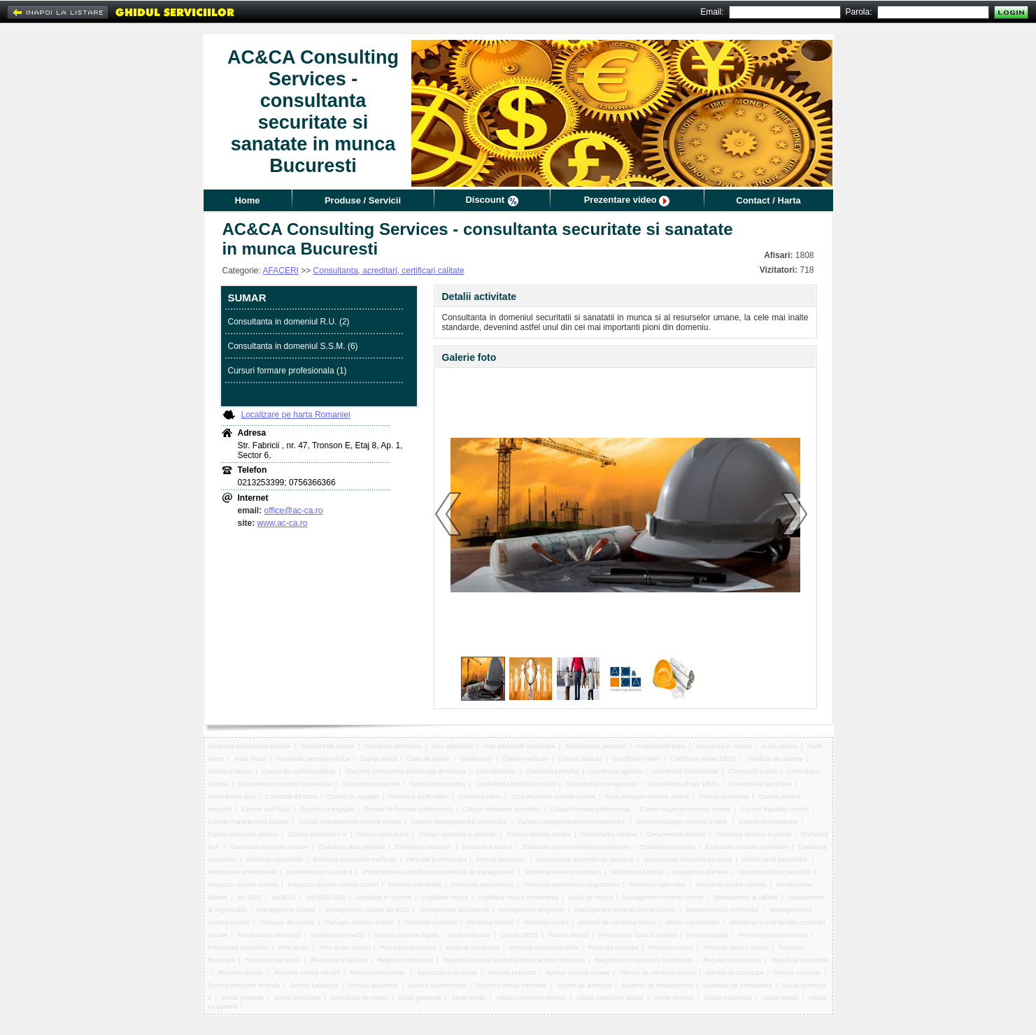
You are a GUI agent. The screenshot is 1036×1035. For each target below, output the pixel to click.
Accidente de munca (393, 746)
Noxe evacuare (469, 935)
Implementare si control (320, 872)
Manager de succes (287, 922)
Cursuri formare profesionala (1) (287, 371)
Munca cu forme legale (406, 935)
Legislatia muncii (444, 897)
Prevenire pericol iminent (773, 935)
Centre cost (476, 758)
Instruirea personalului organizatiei (571, 884)
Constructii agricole (616, 771)
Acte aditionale (452, 746)
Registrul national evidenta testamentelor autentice (514, 960)
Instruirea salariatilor (658, 884)
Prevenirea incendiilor (238, 947)
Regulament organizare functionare (644, 960)
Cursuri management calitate (248, 821)
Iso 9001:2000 (326, 897)
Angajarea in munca (723, 746)
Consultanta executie (370, 783)
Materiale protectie (431, 922)
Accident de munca (328, 746)
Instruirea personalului (483, 884)
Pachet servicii (568, 935)
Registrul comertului (406, 960)
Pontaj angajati (708, 935)
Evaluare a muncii (487, 846)
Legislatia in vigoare (383, 897)
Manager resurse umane (360, 922)
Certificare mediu (636, 758)
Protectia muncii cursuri (736, 947)
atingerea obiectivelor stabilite (250, 746)
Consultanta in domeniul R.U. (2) (289, 322)
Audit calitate (779, 746)
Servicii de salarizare (735, 972)
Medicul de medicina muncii (617, 922)
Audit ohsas (250, 758)
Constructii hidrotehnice (685, 771)
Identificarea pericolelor (775, 859)
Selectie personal (512, 972)
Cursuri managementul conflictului (459, 821)
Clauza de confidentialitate (299, 771)
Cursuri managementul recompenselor (572, 821)
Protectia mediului (613, 947)
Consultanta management (601, 783)
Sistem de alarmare (584, 985)
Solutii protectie (242, 997)
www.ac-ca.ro (282, 523)
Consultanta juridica (438, 783)
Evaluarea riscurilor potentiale (746, 846)
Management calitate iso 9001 (367, 909)
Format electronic (501, 859)
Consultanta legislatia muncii (515, 783)
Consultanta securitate (760, 783)
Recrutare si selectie (339, 960)
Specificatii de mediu (359, 997)
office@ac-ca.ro (293, 510)
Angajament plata (661, 746)
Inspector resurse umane (243, 884)
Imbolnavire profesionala (242, 872)
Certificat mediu (230, 771)
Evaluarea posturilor (667, 846)
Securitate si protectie (447, 972)
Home (247, 200)
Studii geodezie (419, 997)
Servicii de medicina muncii (658, 972)
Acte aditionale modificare (519, 746)
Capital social (378, 758)
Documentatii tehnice (676, 834)
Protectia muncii (670, 947)
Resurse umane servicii (307, 972)
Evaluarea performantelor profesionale (576, 846)
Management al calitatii (746, 897)
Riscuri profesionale (378, 972)
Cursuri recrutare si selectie (458, 834)
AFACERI (281, 271)
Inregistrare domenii (701, 872)
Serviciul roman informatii (511, 985)
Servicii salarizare (314, 985)
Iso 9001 (283, 897)
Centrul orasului (580, 758)
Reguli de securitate (800, 960)
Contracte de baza (291, 796)
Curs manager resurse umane (648, 796)
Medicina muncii (546, 922)
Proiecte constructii (472, 947)
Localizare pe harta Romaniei (295, 415)
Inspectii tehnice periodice (775, 872)
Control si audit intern (418, 796)
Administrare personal (596, 746)
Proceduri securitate (408, 947)
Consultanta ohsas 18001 (683, 783)
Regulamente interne (732, 960)
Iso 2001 (249, 897)
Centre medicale (526, 758)
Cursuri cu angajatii (327, 809)
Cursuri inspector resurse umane (686, 809)
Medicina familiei (490, 922)
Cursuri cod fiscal (266, 809)
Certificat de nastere (774, 758)
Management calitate (286, 909)
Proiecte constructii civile (544, 947)
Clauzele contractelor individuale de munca (406, 771)
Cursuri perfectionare (768, 821)
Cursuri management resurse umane (350, 821)
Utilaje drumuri (673, 997)
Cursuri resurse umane (539, 834)
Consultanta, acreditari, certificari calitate (388, 271)
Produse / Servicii (363, 200)
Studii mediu (468, 997)
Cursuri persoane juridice (243, 834)
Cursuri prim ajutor (383, 834)
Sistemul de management (657, 985)
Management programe (532, 909)
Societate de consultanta (737, 985)
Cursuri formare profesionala (590, 809)
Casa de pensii (428, 758)
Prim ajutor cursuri (344, 947)
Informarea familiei (636, 872)
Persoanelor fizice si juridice (638, 935)
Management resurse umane (663, 897)
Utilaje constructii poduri (610, 997)
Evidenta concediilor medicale (355, 859)
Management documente (455, 909)
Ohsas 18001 (520, 935)
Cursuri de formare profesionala (408, 809)
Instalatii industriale (415, 884)
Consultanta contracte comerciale (285, 783)
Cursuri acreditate (723, 796)
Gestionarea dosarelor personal (688, 859)
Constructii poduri (752, 771)
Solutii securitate (297, 997)
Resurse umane (241, 972)
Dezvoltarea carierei (609, 834)
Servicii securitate (374, 985)
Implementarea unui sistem (563, 872)
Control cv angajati (353, 796)
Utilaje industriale (728, 997)
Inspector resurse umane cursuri (333, 884)
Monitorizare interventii (269, 935)
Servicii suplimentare (438, 985)
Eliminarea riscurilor (424, 846)
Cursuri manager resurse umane (683, 821)
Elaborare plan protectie (351, 846)
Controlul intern (479, 796)
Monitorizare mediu (338, 935)
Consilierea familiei (552, 771)
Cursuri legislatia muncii (775, 809)
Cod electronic (496, 771)
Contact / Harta (768, 200)
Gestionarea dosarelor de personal (585, 859)
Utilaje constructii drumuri (531, 997)
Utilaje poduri (780, 997)
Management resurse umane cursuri (625, 909)
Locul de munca (590, 897)
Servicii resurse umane (578, 972)
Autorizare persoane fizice (313, 758)
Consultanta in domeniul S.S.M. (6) (293, 346)
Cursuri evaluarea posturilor (501, 809)
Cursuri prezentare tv (317, 834)
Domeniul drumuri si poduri (753, 834)
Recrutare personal (273, 960)
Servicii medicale (797, 972)
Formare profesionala (436, 859)
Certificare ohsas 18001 (703, 758)
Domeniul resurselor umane (269, 846)
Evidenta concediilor (275, 859)
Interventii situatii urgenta (731, 884)
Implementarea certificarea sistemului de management (439, 872)
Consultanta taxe (232, 796)
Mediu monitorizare (693, 922)
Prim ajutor (293, 947)
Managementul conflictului (723, 909)
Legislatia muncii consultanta (518, 897)
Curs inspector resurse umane (553, 796)
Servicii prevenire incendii (244, 985)
